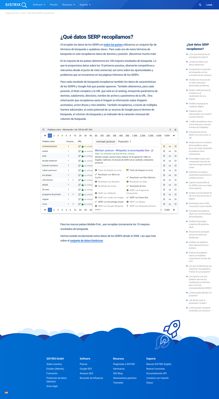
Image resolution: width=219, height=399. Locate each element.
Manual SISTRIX (158, 364)
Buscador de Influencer (91, 378)
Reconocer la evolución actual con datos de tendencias (199, 235)
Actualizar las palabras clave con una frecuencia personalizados (200, 214)
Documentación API (156, 373)
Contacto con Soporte (157, 378)
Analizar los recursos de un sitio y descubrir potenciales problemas (199, 83)
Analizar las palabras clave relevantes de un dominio (199, 245)
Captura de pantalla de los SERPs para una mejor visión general (200, 185)
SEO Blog (118, 373)
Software (39, 4)
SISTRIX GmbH (55, 358)
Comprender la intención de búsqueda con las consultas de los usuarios (200, 72)
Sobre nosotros (54, 364)
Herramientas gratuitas (124, 378)
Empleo (55, 368)
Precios (54, 4)
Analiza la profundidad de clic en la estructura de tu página (200, 196)
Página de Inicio (12, 13)
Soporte (85, 4)
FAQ (23, 13)
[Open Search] (200, 4)
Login (209, 5)
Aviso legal (52, 386)
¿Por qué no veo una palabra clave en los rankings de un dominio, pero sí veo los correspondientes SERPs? (200, 282)
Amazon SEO (86, 373)
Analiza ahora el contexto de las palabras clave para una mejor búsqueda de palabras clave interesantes (200, 148)
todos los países (113, 44)
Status (149, 382)
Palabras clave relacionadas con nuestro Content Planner (200, 114)
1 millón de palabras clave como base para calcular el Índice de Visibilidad (200, 124)
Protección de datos (56, 380)
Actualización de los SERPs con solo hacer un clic (200, 135)
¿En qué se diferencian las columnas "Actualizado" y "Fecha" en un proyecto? (200, 269)
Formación (51, 373)
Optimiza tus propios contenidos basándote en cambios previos (200, 175)
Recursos (68, 4)
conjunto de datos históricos (86, 240)
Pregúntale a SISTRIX (124, 364)
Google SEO (86, 368)
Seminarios (119, 368)
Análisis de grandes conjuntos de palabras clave (199, 224)
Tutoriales (118, 382)
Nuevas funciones (155, 368)
